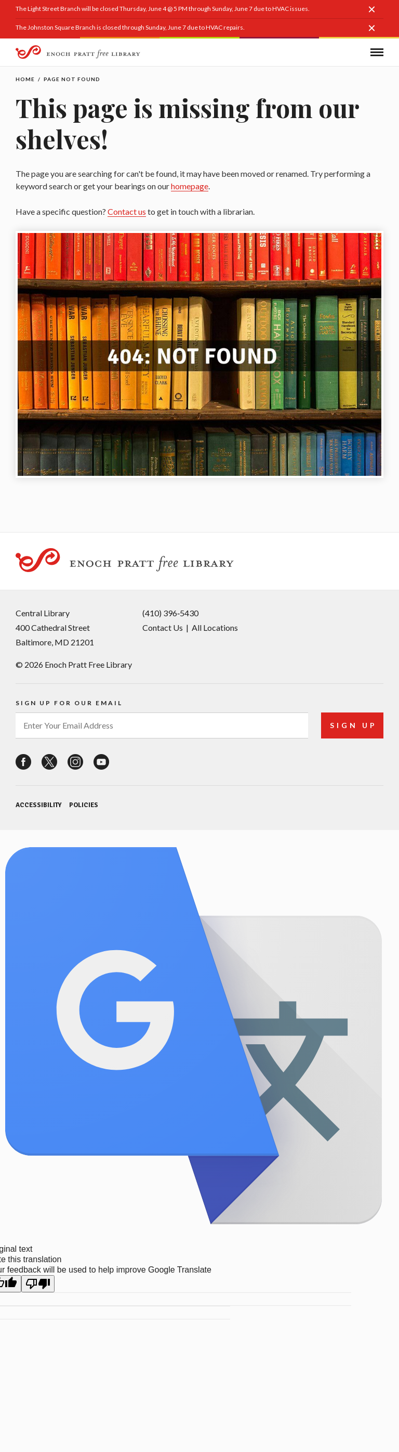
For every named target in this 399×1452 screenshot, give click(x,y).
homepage (189, 186)
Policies (83, 805)
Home (25, 79)
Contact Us (162, 627)
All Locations (215, 627)
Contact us (127, 211)
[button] (375, 14)
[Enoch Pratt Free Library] (78, 53)
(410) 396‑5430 (170, 613)
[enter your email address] (162, 725)
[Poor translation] (38, 1283)
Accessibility (38, 805)
